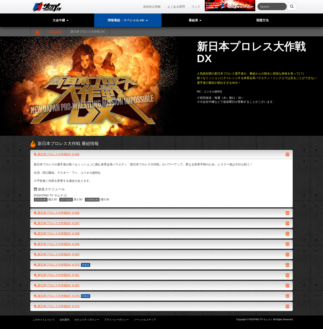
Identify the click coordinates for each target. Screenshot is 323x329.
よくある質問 (176, 6)
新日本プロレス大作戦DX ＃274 (161, 306)
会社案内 (65, 319)
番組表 (195, 20)
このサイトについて (44, 319)
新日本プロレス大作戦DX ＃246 (161, 213)
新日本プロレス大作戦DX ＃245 (161, 154)
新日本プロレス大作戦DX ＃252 (161, 285)
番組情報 (55, 31)
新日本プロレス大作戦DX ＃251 (161, 275)
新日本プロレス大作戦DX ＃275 (161, 265)
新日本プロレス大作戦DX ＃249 (161, 244)
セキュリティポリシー (86, 319)
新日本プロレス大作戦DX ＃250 (161, 254)
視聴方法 (262, 20)
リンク (196, 6)
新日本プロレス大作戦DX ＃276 (161, 296)
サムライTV (47, 7)
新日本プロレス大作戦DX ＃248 (161, 234)
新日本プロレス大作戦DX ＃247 (161, 223)
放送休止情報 (152, 6)
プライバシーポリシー (116, 319)
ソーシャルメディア (145, 319)
